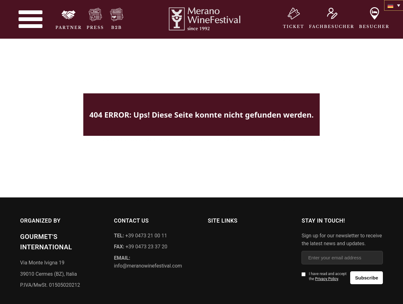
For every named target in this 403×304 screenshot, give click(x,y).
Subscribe (366, 277)
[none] (393, 5)
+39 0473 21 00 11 (140, 235)
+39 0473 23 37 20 (141, 246)
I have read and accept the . (327, 276)
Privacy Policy (326, 278)
